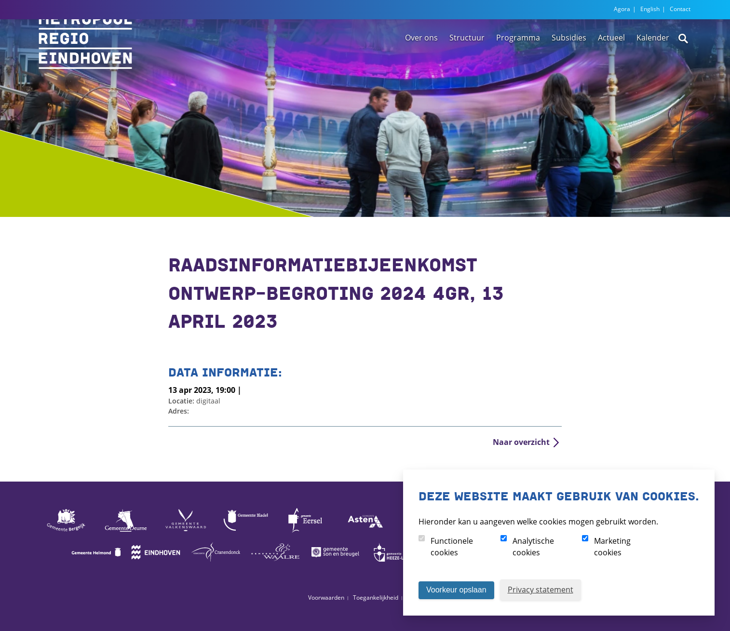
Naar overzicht (521, 442)
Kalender (652, 64)
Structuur (467, 64)
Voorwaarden (326, 597)
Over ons (421, 64)
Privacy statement (540, 589)
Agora (622, 9)
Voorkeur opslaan (456, 590)
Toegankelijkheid (375, 597)
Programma (518, 64)
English (650, 9)
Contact (680, 9)
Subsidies (569, 64)
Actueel (611, 64)
